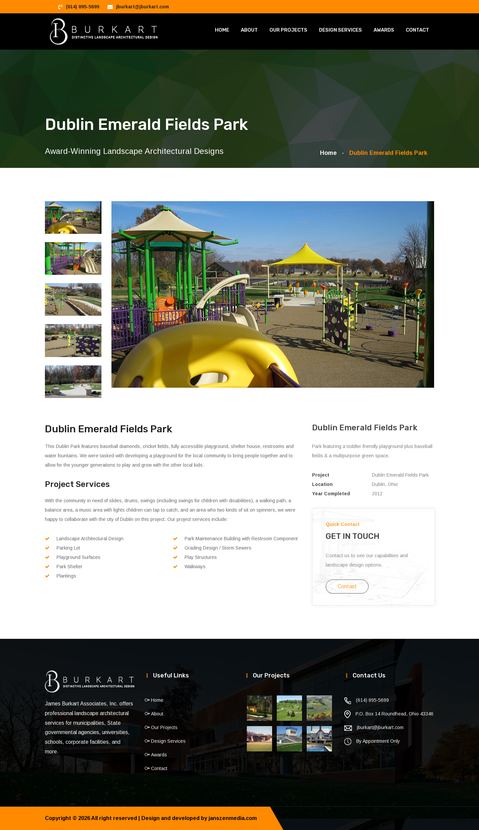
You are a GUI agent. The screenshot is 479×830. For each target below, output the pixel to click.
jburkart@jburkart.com (142, 6)
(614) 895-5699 (82, 6)
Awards (384, 30)
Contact (417, 30)
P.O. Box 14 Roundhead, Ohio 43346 (394, 713)
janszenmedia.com (233, 818)
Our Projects (288, 30)
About (249, 30)
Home (222, 30)
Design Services (340, 30)
